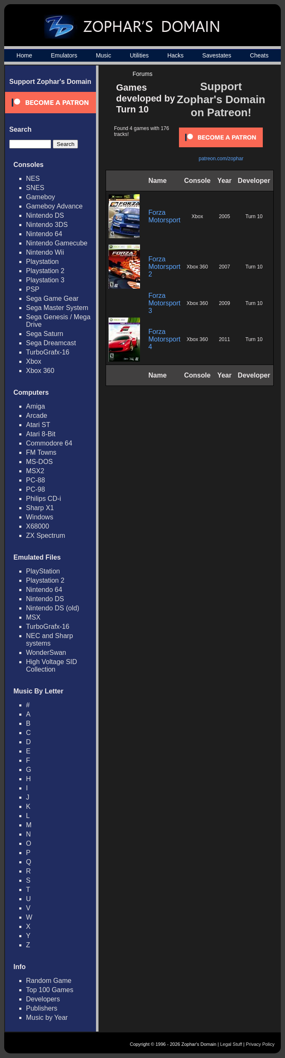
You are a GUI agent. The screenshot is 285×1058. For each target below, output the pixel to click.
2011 (224, 339)
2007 (224, 267)
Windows (39, 517)
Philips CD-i (43, 498)
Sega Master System (57, 307)
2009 (224, 303)
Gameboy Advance (54, 206)
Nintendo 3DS (47, 224)
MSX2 (35, 470)
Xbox (33, 361)
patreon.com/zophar (221, 159)
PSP (32, 289)
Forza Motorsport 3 (164, 303)
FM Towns (41, 452)
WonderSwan (46, 652)
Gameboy (40, 197)
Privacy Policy (260, 1044)
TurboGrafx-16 (47, 352)
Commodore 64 (49, 443)
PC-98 (35, 489)
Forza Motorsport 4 (164, 339)
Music (103, 55)
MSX (33, 617)
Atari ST (38, 424)
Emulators (64, 55)
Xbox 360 (40, 370)
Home (24, 55)
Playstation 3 (45, 280)
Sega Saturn (44, 333)
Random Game (49, 980)
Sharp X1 (40, 507)
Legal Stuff (231, 1044)
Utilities (139, 55)
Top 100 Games (49, 989)
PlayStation (43, 571)
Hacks (175, 55)
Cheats (259, 55)
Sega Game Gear (52, 298)
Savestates (216, 55)
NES (33, 178)
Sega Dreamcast (51, 343)
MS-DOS (39, 461)
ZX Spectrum (45, 535)
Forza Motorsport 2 (164, 266)
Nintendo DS (45, 215)
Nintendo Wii (45, 252)
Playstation (42, 261)
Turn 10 (254, 216)
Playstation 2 (45, 270)
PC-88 (35, 480)
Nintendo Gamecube (57, 243)
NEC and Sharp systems (49, 639)
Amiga (35, 406)
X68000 (37, 526)
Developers (43, 999)
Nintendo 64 (44, 233)
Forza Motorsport (164, 216)
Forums (142, 73)
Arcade (36, 415)
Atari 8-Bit (40, 434)
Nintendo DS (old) (52, 608)
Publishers (41, 1008)
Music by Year (47, 1017)
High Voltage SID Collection (51, 665)
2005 (224, 216)
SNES (35, 187)
